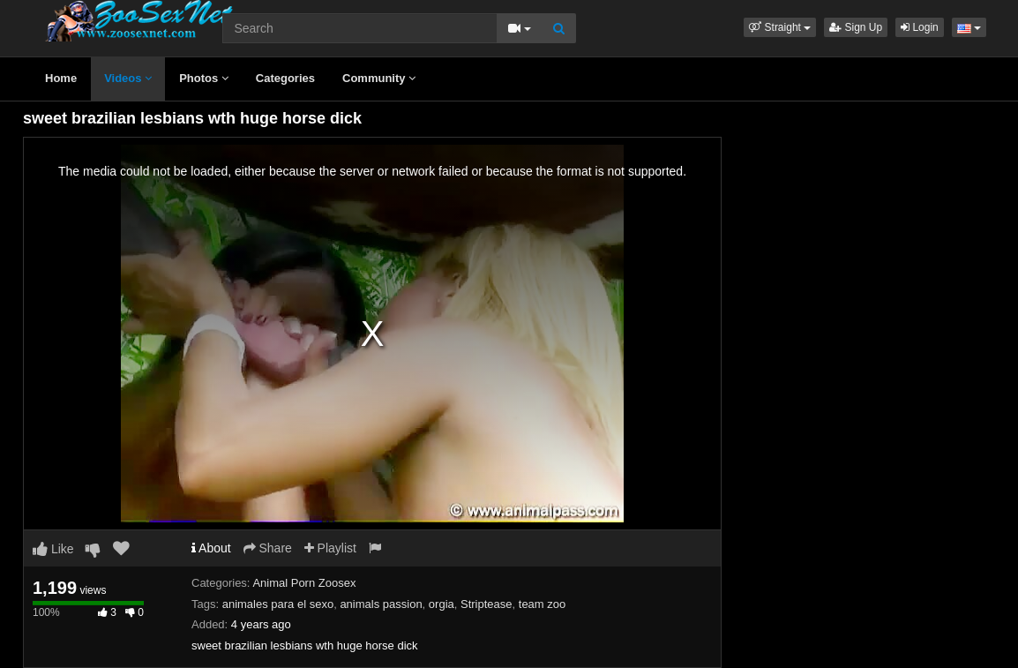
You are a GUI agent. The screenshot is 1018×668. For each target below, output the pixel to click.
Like (53, 549)
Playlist (330, 548)
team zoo (542, 604)
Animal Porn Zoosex (304, 582)
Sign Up (855, 27)
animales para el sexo (277, 604)
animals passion (381, 604)
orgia (441, 604)
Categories (285, 78)
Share (267, 548)
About (211, 548)
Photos (203, 78)
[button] (780, 27)
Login (920, 27)
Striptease (486, 604)
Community (378, 78)
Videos (128, 78)
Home (61, 78)
